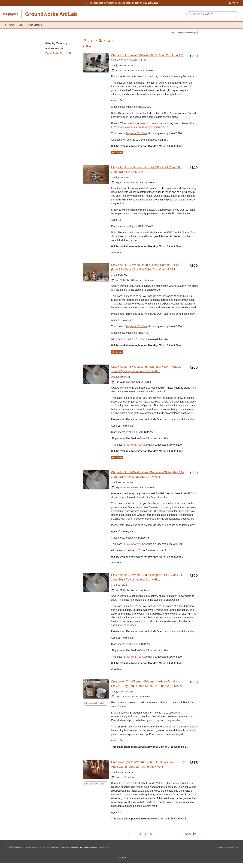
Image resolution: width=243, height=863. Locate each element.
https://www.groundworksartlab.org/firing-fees (143, 127)
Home (11, 25)
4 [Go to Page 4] (145, 834)
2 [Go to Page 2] (134, 834)
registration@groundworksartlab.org (86, 847)
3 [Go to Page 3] (140, 834)
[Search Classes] (210, 14)
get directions (62, 847)
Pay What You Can (136, 326)
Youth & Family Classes (56, 53)
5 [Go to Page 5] (151, 834)
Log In (235, 3)
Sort (172, 33)
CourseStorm (232, 847)
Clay (21, 25)
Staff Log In (121, 858)
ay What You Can (137, 133)
